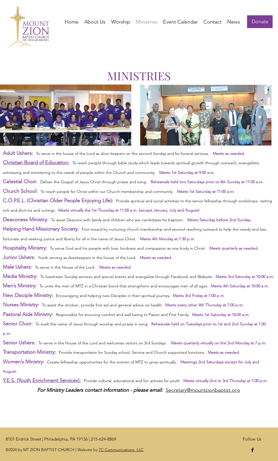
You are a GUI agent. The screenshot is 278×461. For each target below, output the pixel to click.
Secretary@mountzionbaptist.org (203, 390)
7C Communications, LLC (121, 449)
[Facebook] (252, 450)
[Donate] (260, 21)
